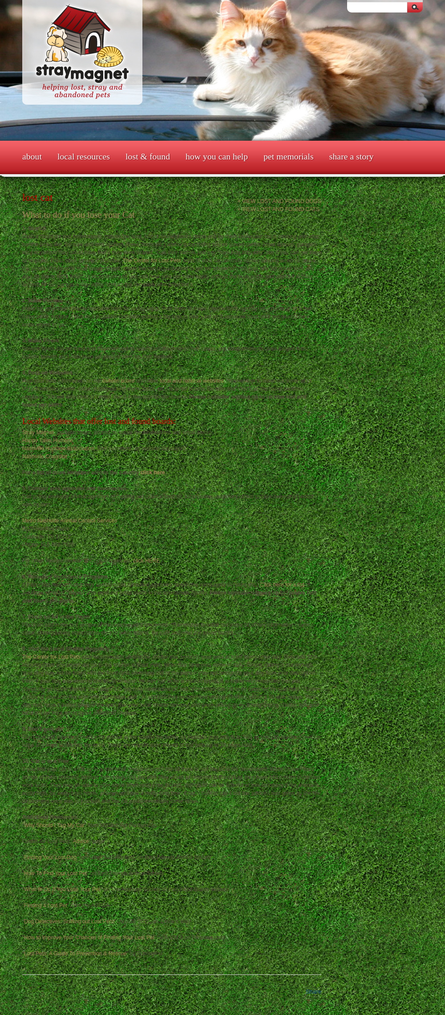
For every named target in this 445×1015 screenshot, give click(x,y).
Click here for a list (282, 585)
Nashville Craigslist (44, 456)
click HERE (146, 561)
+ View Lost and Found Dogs (279, 201)
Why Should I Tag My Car (54, 825)
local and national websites (192, 381)
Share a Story (351, 156)
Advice (81, 841)
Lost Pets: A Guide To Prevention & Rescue (75, 953)
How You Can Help (217, 156)
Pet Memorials (288, 156)
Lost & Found (147, 156)
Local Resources (83, 156)
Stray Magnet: (39, 432)
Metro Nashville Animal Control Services (69, 521)
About (32, 156)
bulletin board (118, 381)
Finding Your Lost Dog (50, 857)
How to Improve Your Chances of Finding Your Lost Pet (89, 937)
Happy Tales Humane (47, 440)
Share (313, 991)
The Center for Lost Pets (151, 260)
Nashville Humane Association (58, 448)
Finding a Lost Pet (45, 905)
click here (152, 472)
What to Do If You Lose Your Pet (62, 889)
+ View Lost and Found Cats (279, 209)
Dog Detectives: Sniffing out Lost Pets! (69, 921)
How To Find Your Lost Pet (55, 873)
